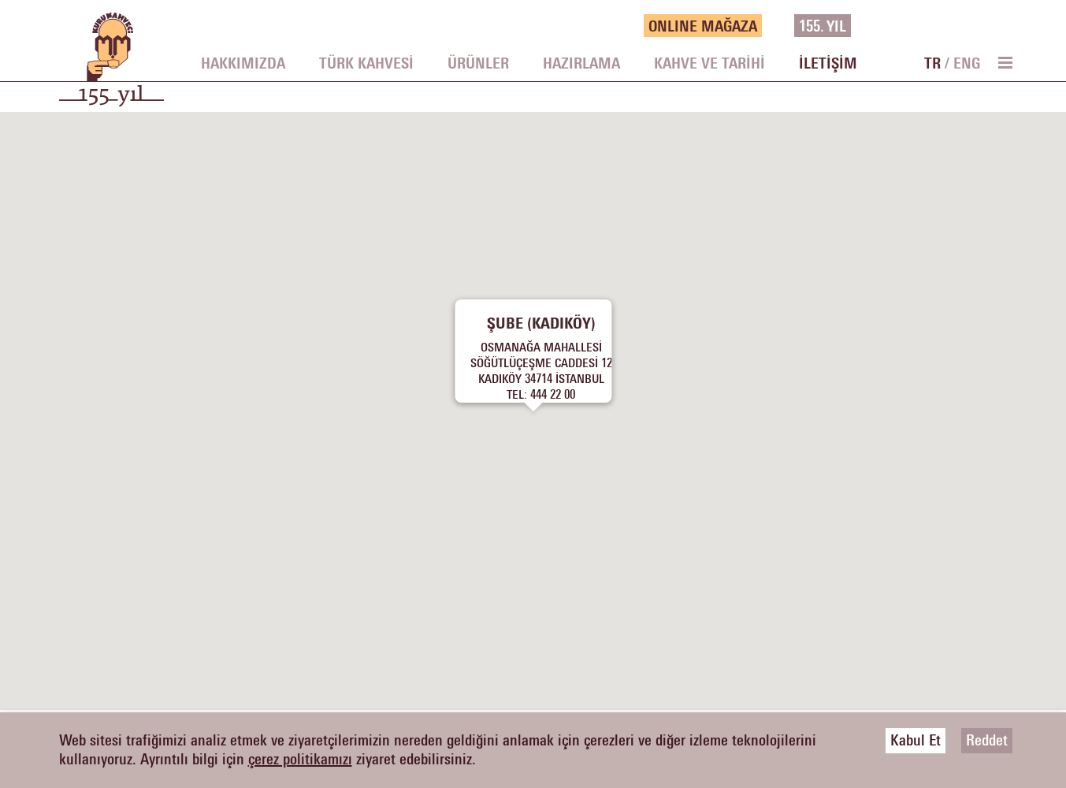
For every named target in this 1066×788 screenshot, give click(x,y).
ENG (966, 64)
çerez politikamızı (300, 760)
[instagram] (956, 26)
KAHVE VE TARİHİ (709, 64)
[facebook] (909, 26)
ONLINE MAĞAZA (702, 27)
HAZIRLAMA (581, 64)
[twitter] (932, 26)
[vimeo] (980, 26)
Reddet (987, 741)
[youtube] (1003, 26)
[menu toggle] (1004, 62)
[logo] (111, 68)
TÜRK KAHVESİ (366, 64)
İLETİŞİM (828, 64)
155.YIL (822, 27)
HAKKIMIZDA (243, 64)
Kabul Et (915, 741)
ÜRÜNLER (478, 64)
